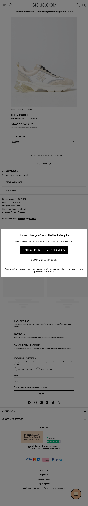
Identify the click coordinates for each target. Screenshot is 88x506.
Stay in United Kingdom (44, 260)
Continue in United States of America (44, 250)
